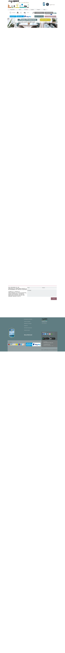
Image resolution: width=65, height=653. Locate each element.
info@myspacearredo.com (48, 342)
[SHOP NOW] (45, 19)
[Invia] (54, 298)
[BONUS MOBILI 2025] (39, 16)
